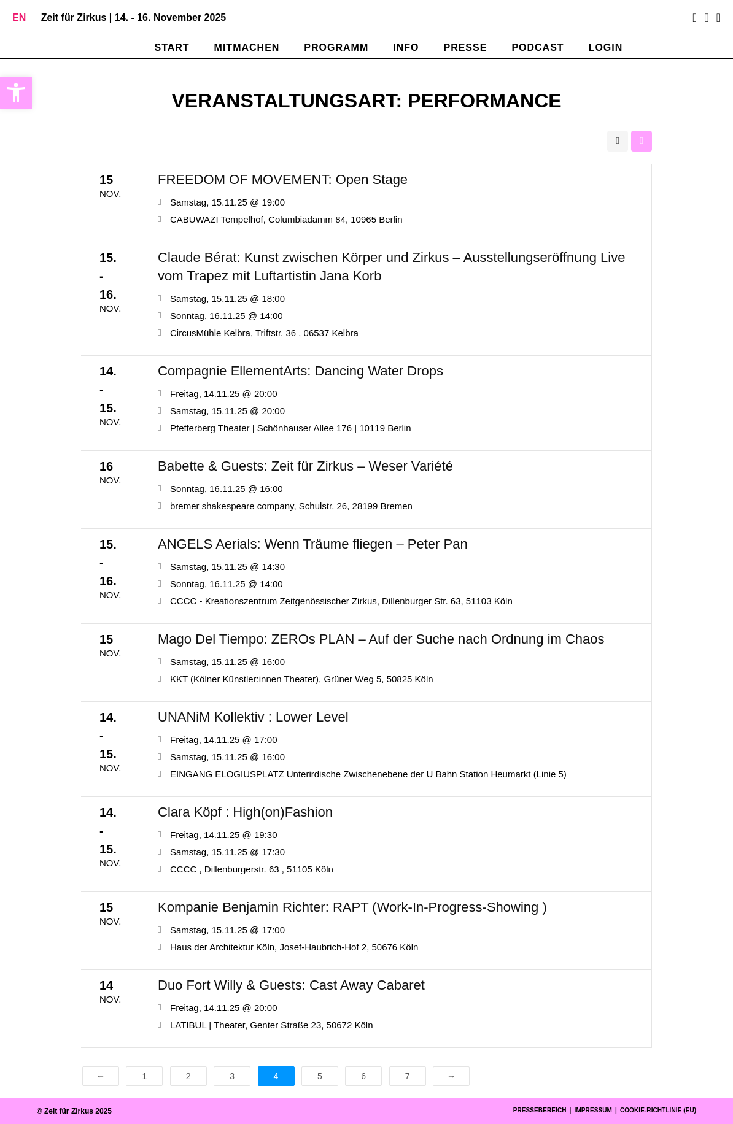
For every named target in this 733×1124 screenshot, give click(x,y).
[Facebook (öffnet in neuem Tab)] (694, 18)
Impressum (593, 1110)
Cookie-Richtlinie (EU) (658, 1110)
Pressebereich (540, 1110)
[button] (16, 93)
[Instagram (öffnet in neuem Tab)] (706, 18)
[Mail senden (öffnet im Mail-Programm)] (717, 18)
